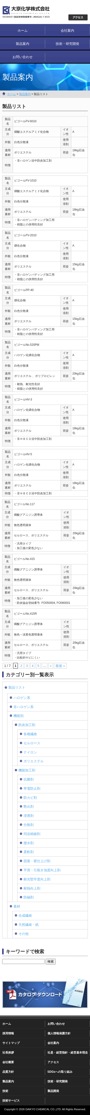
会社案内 (67, 30)
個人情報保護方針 (59, 1033)
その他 (23, 934)
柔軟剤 (29, 852)
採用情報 (8, 1033)
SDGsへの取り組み (60, 1071)
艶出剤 (29, 806)
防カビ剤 (30, 798)
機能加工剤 (26, 770)
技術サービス (11, 1100)
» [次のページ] (51, 666)
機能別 (18, 716)
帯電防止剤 (32, 788)
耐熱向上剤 (32, 888)
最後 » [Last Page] (60, 666)
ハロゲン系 (21, 698)
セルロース (32, 743)
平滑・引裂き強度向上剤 (42, 870)
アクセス (53, 1062)
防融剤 (29, 897)
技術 (5, 1091)
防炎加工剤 (26, 725)
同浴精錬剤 (32, 834)
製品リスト (16, 687)
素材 (16, 906)
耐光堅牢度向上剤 (37, 879)
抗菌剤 (29, 779)
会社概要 (8, 1062)
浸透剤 (29, 816)
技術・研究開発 (67, 44)
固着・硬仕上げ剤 (37, 861)
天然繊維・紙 (28, 925)
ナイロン (30, 752)
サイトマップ (11, 1043)
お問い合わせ (22, 57)
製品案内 (22, 44)
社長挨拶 (8, 1052)
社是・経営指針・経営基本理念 (68, 1052)
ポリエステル (34, 761)
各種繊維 (30, 734)
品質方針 (8, 1071)
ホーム (23, 30)
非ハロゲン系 (23, 707)
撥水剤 (29, 843)
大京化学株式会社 (31, 12)
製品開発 (53, 1091)
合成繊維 (25, 915)
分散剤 (29, 825)
